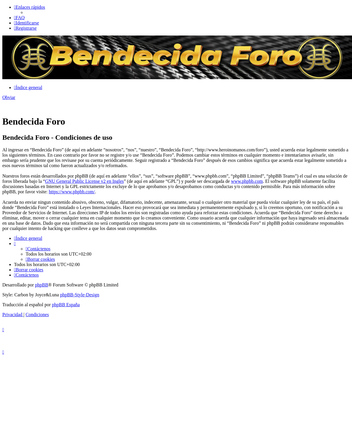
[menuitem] (19, 17)
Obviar (8, 97)
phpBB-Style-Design (79, 294)
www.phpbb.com (247, 181)
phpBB (41, 284)
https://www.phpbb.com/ (72, 191)
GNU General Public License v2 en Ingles (84, 181)
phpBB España (66, 304)
